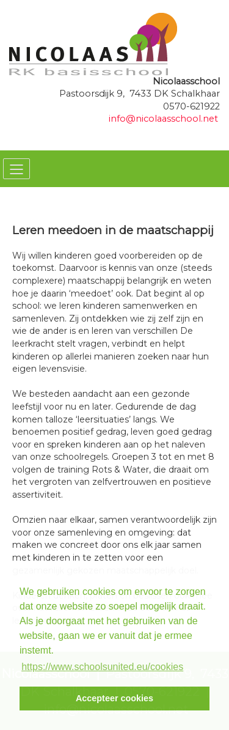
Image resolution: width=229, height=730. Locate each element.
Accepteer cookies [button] (114, 698)
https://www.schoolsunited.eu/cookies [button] (102, 667)
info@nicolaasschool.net (163, 118)
